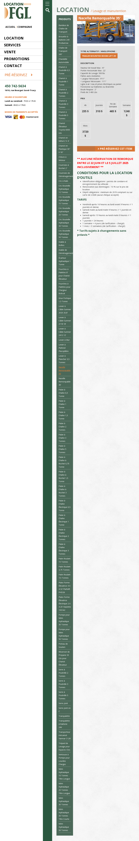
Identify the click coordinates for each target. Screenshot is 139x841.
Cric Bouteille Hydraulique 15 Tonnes (64, 200)
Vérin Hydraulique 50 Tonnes (64, 827)
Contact (13, 65)
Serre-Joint (63, 703)
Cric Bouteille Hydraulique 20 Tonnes (64, 211)
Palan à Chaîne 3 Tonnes (62, 437)
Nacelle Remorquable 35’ (64, 370)
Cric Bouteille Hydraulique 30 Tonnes (64, 222)
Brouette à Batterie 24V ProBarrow (64, 39)
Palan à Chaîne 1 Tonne (62, 404)
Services (12, 44)
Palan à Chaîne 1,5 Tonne (63, 415)
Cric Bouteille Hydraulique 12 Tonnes (64, 188)
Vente (10, 51)
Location (13, 38)
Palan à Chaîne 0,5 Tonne (63, 392)
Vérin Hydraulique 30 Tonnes (64, 801)
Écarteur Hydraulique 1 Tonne (65, 261)
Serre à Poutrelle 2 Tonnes (63, 672)
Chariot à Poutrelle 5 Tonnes (63, 115)
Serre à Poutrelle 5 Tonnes (63, 695)
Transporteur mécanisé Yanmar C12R (65, 735)
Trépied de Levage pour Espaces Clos (64, 746)
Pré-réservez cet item (115, 149)
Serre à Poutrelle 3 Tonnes (63, 684)
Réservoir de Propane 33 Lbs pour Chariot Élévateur (64, 658)
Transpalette (64, 716)
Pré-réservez (19, 74)
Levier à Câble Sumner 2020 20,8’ (65, 309)
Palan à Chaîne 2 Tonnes (62, 426)
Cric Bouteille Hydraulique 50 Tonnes (64, 233)
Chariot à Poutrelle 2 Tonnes (63, 92)
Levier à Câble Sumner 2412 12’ (65, 331)
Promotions (16, 58)
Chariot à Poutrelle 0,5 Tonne (64, 70)
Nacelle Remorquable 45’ (64, 381)
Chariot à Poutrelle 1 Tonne (63, 81)
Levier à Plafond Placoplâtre (64, 347)
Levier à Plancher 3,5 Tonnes (64, 359)
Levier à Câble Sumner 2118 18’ (65, 320)
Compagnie (24, 26)
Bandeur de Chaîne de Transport (64, 28)
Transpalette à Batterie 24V (64, 724)
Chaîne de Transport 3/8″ (63, 51)
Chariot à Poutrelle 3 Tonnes (63, 104)
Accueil (10, 26)
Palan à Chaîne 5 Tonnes (62, 449)
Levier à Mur (64, 340)
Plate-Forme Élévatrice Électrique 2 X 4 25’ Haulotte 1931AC (65, 603)
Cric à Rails (63, 181)
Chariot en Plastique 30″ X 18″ (64, 149)
